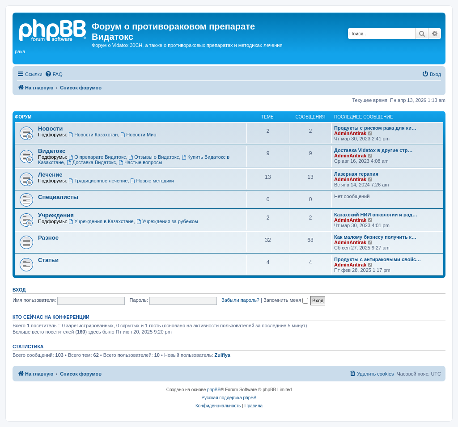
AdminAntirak (350, 133)
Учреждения (56, 215)
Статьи (48, 260)
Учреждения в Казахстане (100, 221)
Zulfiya (222, 355)
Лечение (50, 174)
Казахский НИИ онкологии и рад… (375, 214)
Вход (19, 289)
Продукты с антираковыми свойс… (377, 259)
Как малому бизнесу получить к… (375, 237)
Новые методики (152, 180)
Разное (48, 237)
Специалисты (58, 197)
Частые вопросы (140, 162)
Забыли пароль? (240, 300)
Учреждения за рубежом (167, 221)
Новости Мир (138, 134)
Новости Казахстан (93, 134)
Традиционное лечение (97, 180)
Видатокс (51, 151)
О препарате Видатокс (97, 157)
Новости (50, 128)
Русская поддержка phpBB (228, 397)
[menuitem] (54, 74)
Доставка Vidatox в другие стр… (373, 150)
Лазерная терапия (356, 174)
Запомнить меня (285, 300)
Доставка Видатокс (91, 162)
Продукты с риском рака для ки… (375, 128)
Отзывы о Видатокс (154, 157)
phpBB (214, 389)
